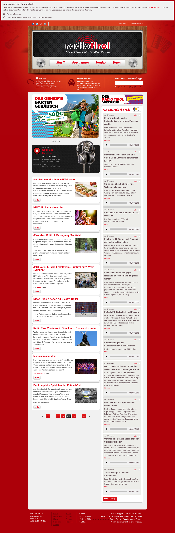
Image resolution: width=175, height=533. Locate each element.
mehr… (107, 140)
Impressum (57, 516)
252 (63, 416)
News (137, 87)
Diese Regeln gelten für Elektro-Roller (55, 299)
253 (68, 416)
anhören (106, 145)
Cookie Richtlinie (154, 7)
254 (73, 416)
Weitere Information (14, 14)
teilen (135, 115)
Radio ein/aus (133, 63)
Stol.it (39, 287)
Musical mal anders (44, 356)
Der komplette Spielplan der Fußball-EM (57, 385)
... (50, 374)
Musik (55, 519)
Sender (56, 525)
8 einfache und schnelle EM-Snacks (54, 179)
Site (141, 87)
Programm (57, 522)
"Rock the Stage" (39, 374)
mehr (61, 87)
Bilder (121, 87)
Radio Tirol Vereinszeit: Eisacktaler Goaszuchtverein (64, 328)
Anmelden (122, 23)
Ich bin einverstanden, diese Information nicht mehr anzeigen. (29, 17)
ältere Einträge (110, 499)
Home (41, 63)
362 (84, 416)
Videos (126, 87)
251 (57, 416)
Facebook (69, 522)
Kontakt (69, 516)
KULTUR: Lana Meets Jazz (49, 207)
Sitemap (69, 519)
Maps (132, 87)
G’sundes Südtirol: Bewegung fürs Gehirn (58, 235)
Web (116, 87)
